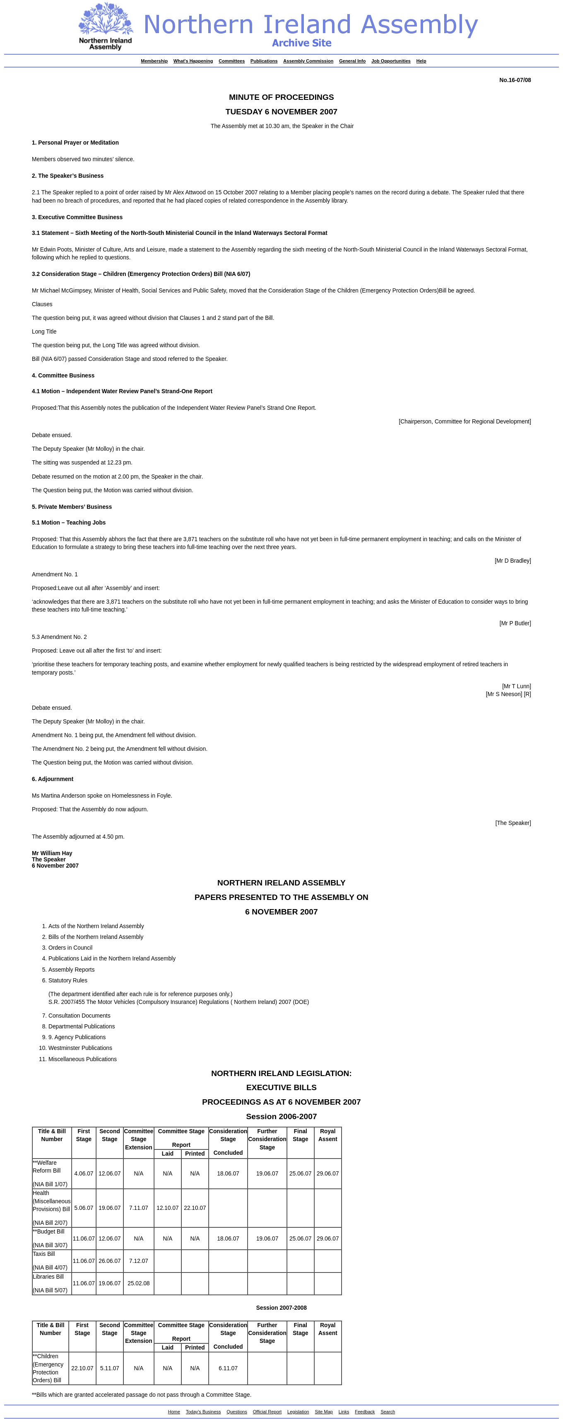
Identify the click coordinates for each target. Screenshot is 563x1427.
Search (387, 1411)
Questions (236, 1411)
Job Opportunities (391, 60)
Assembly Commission (308, 60)
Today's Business (203, 1411)
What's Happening (193, 60)
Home (174, 1411)
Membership (154, 60)
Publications (263, 60)
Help (421, 60)
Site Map (324, 1411)
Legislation (298, 1411)
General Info (352, 60)
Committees (232, 60)
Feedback (365, 1411)
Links (344, 1411)
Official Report (267, 1411)
